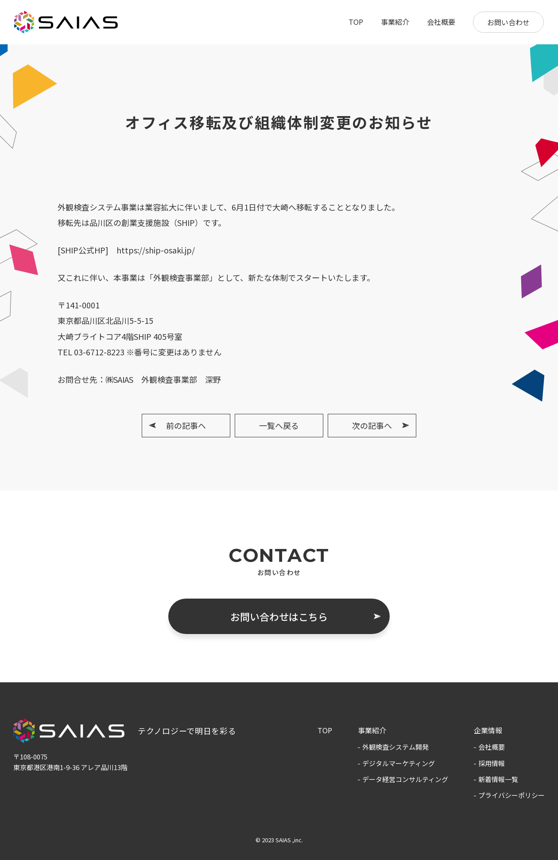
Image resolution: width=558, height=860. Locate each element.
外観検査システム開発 (395, 746)
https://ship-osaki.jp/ (155, 250)
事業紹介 (395, 21)
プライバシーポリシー (511, 795)
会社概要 (441, 21)
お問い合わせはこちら (279, 616)
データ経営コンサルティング (405, 779)
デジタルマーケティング (398, 763)
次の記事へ (372, 425)
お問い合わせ (508, 22)
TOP (356, 21)
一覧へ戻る (279, 425)
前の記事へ (186, 425)
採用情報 (491, 763)
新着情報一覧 (498, 779)
